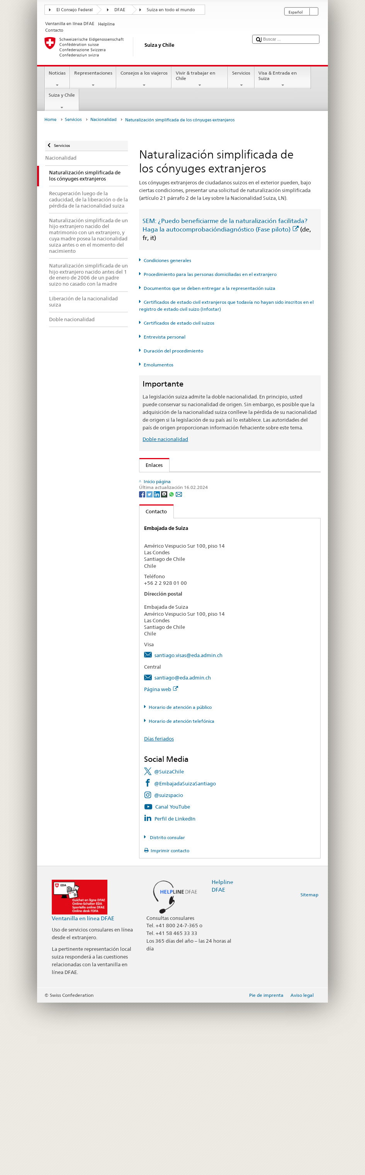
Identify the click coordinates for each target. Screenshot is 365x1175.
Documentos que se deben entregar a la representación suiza (209, 288)
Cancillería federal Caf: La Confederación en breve (205, 631)
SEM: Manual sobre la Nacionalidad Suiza (195, 503)
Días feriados (159, 911)
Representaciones (93, 79)
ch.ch (153, 608)
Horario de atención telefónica (181, 893)
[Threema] (164, 666)
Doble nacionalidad (165, 439)
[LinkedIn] (157, 666)
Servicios (241, 79)
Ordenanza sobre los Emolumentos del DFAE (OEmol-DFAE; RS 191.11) (229, 538)
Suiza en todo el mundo (171, 9)
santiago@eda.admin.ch (182, 850)
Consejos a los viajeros (144, 79)
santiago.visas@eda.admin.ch (188, 827)
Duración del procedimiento (173, 351)
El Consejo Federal (74, 9)
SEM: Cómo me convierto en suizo (187, 480)
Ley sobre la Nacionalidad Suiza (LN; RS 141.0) (201, 515)
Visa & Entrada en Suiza (283, 79)
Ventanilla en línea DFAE (83, 1090)
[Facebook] (142, 666)
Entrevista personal (164, 337)
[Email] (179, 666)
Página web (161, 861)
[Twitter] (150, 666)
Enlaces (151, 465)
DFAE (119, 9)
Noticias (57, 79)
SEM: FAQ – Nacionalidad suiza (183, 491)
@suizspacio (168, 967)
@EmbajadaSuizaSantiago (185, 956)
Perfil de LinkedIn (174, 991)
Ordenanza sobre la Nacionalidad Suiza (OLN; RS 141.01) (214, 526)
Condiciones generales (167, 260)
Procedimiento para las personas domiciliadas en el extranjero (210, 274)
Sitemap (309, 1067)
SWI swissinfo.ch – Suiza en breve (186, 620)
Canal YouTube (172, 979)
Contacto (153, 684)
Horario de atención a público (180, 879)
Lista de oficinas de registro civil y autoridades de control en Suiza (223, 577)
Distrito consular (167, 1010)
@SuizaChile (169, 944)
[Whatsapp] (172, 666)
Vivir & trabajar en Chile (199, 79)
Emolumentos (158, 365)
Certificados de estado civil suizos (179, 323)
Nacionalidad (103, 119)
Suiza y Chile (62, 101)
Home (50, 119)
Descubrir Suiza (165, 596)
